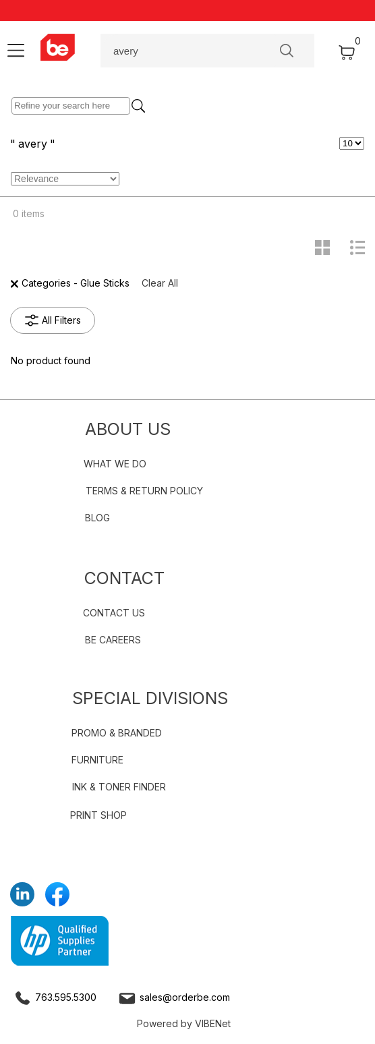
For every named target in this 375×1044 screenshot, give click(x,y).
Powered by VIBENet (184, 1023)
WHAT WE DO (115, 463)
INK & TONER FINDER (119, 786)
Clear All (160, 283)
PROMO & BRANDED (116, 732)
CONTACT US (114, 612)
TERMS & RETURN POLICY (144, 490)
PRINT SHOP (98, 815)
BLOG (97, 517)
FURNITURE (97, 759)
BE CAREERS (113, 639)
